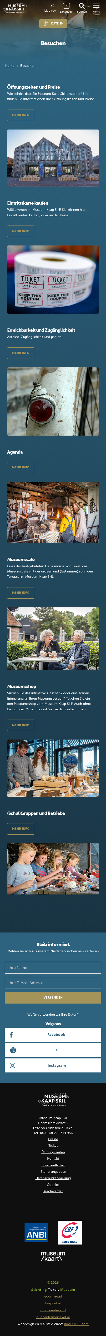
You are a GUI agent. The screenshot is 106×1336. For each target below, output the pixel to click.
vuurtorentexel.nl (53, 1310)
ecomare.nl (53, 1296)
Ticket (53, 1146)
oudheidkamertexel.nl (53, 1317)
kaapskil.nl (53, 1303)
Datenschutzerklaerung (53, 1178)
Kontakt (53, 1159)
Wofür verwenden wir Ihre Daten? (53, 1015)
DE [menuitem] (66, 6)
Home (10, 66)
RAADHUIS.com (76, 1324)
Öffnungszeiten (53, 1152)
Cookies (53, 1185)
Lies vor (50, 9)
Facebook (56, 1034)
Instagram (57, 1065)
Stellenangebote (53, 1172)
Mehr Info (21, 115)
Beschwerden (53, 1191)
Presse (53, 1139)
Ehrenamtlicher (53, 1165)
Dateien (57, 23)
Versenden (53, 997)
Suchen (82, 11)
